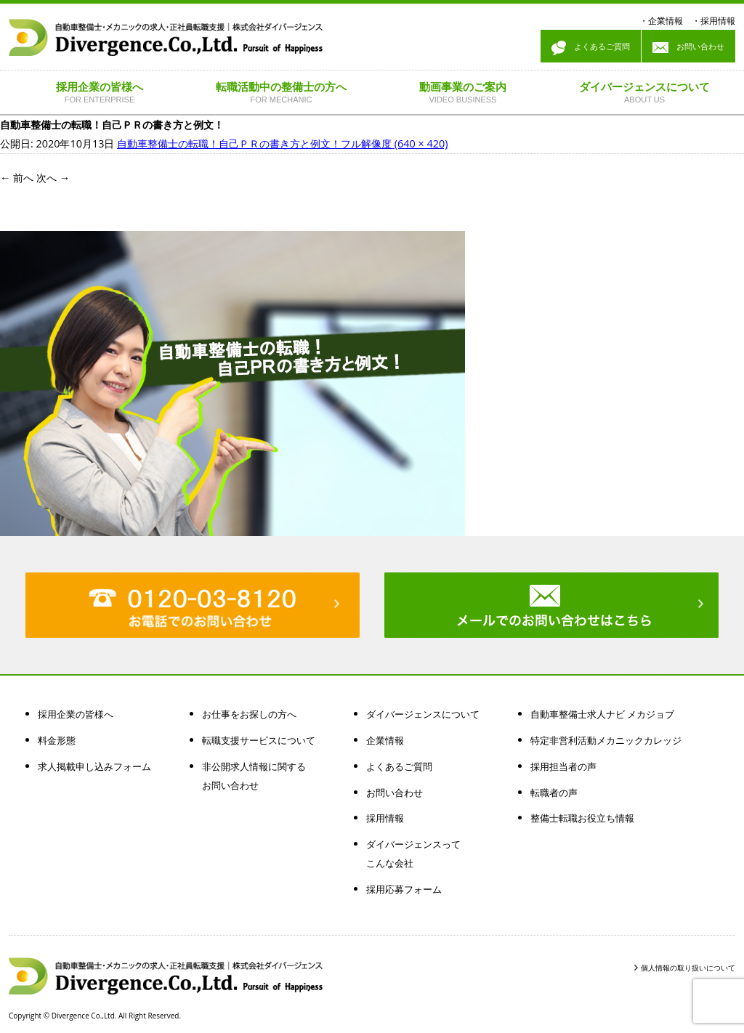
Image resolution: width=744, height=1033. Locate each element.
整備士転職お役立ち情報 (582, 818)
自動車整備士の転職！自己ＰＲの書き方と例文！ (229, 143)
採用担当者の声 (563, 766)
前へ (16, 178)
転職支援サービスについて (258, 740)
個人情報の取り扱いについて (688, 968)
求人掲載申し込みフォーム (94, 766)
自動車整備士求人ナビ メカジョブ (602, 714)
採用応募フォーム (404, 889)
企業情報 (665, 21)
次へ (53, 178)
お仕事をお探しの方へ (249, 714)
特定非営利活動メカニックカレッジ (606, 740)
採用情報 (717, 21)
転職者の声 (554, 792)
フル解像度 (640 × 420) (394, 143)
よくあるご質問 (590, 48)
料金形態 (57, 740)
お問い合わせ (688, 48)
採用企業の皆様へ (75, 714)
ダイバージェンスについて (423, 714)
